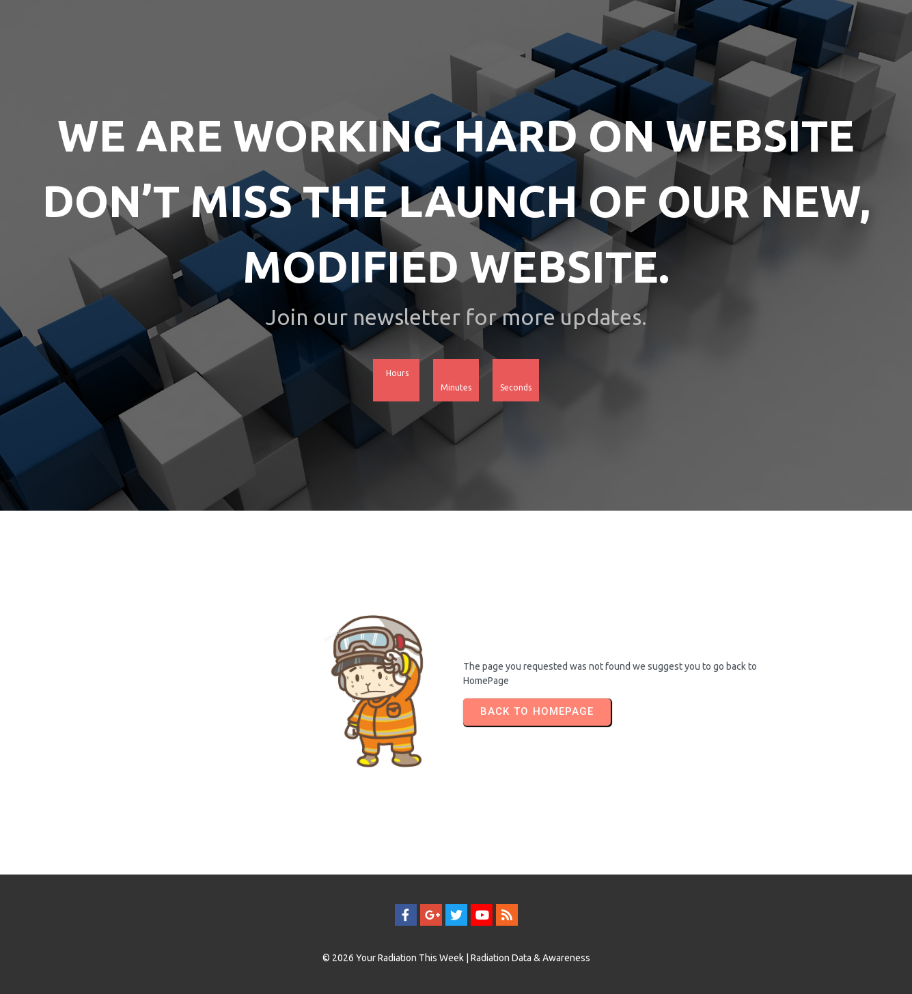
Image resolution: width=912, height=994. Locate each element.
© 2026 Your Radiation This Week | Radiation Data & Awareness (456, 957)
